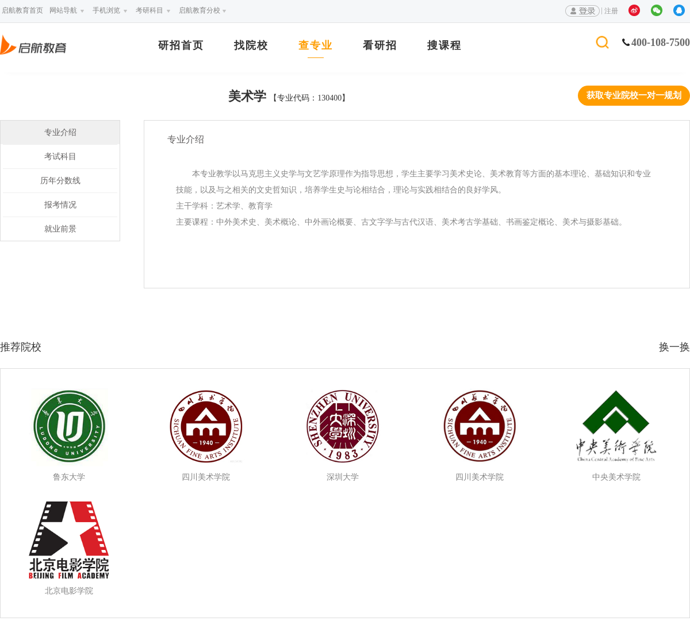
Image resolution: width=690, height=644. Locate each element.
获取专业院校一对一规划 (633, 95)
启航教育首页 (22, 10)
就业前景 (60, 229)
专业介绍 (60, 132)
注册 (611, 11)
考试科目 (60, 156)
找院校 (251, 45)
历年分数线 (60, 180)
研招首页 (181, 45)
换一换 (674, 347)
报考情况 (60, 204)
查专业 (315, 45)
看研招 (380, 45)
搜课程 (444, 45)
